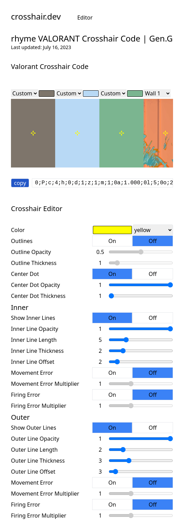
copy (20, 183)
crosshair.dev (36, 16)
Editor (85, 17)
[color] (46, 93)
